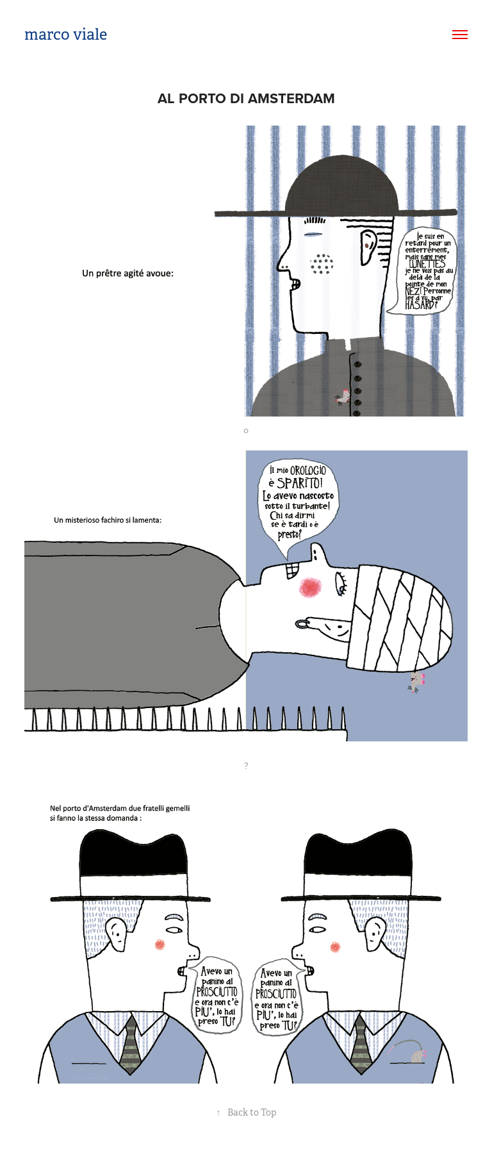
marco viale (65, 34)
